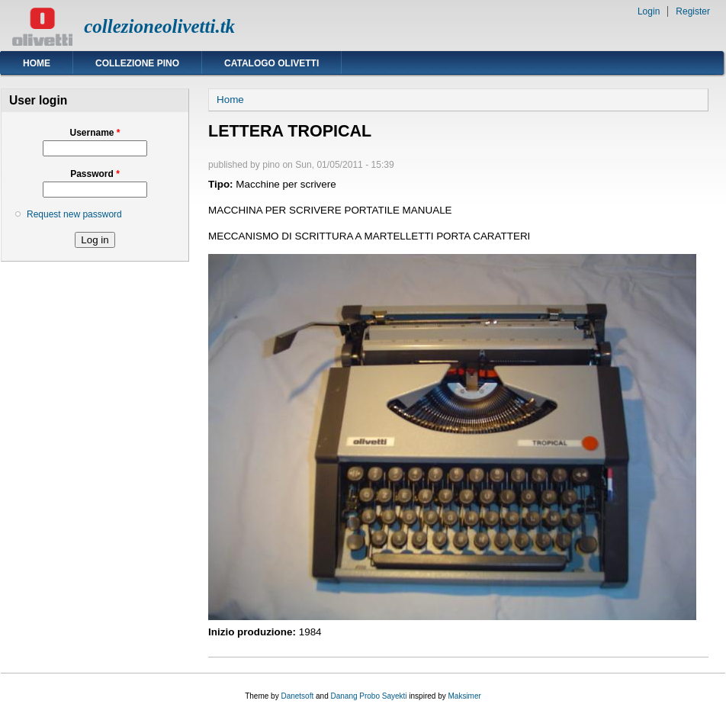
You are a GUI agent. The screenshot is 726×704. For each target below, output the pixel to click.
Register (693, 11)
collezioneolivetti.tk (159, 26)
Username (94, 132)
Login (649, 11)
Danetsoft (297, 696)
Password (95, 174)
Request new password (74, 214)
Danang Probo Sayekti (368, 696)
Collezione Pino (137, 63)
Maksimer (464, 696)
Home (36, 63)
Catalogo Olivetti (271, 63)
